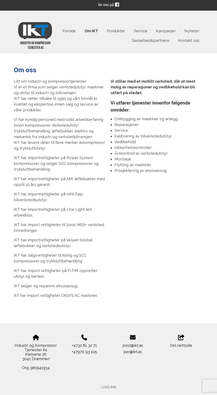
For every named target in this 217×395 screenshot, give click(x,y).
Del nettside (181, 341)
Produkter (116, 31)
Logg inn (108, 387)
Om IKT (91, 31)
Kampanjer (166, 31)
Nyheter (191, 31)
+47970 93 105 (84, 352)
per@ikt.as (132, 352)
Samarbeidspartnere (150, 40)
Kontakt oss (188, 40)
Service (140, 31)
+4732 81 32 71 (84, 345)
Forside (69, 31)
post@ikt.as (132, 345)
